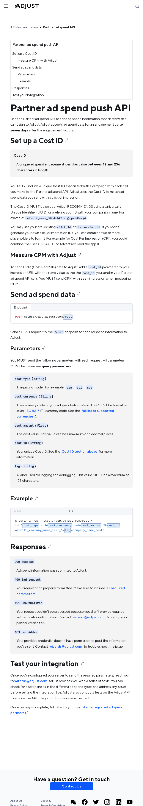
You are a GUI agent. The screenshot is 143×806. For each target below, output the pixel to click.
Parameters (26, 74)
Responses (20, 88)
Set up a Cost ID (24, 53)
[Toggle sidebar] (5, 5)
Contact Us (71, 786)
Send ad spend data (27, 67)
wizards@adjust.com (89, 617)
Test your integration (28, 95)
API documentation (24, 27)
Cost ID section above (79, 451)
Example (24, 81)
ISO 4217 (34, 411)
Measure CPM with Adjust (37, 60)
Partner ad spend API (59, 27)
